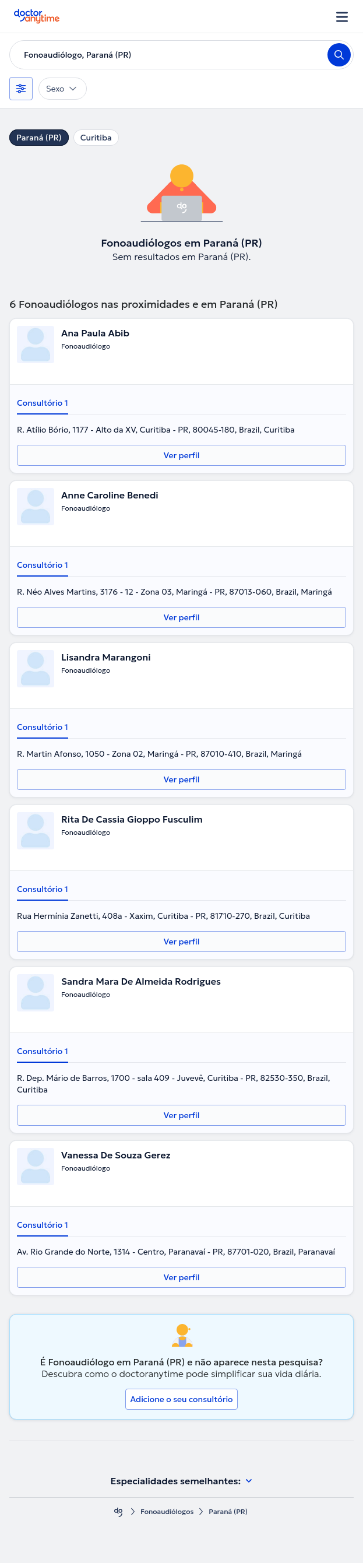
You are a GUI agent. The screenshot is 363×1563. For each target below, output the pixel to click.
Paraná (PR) (39, 137)
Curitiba (96, 137)
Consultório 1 (42, 403)
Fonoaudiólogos (166, 1511)
